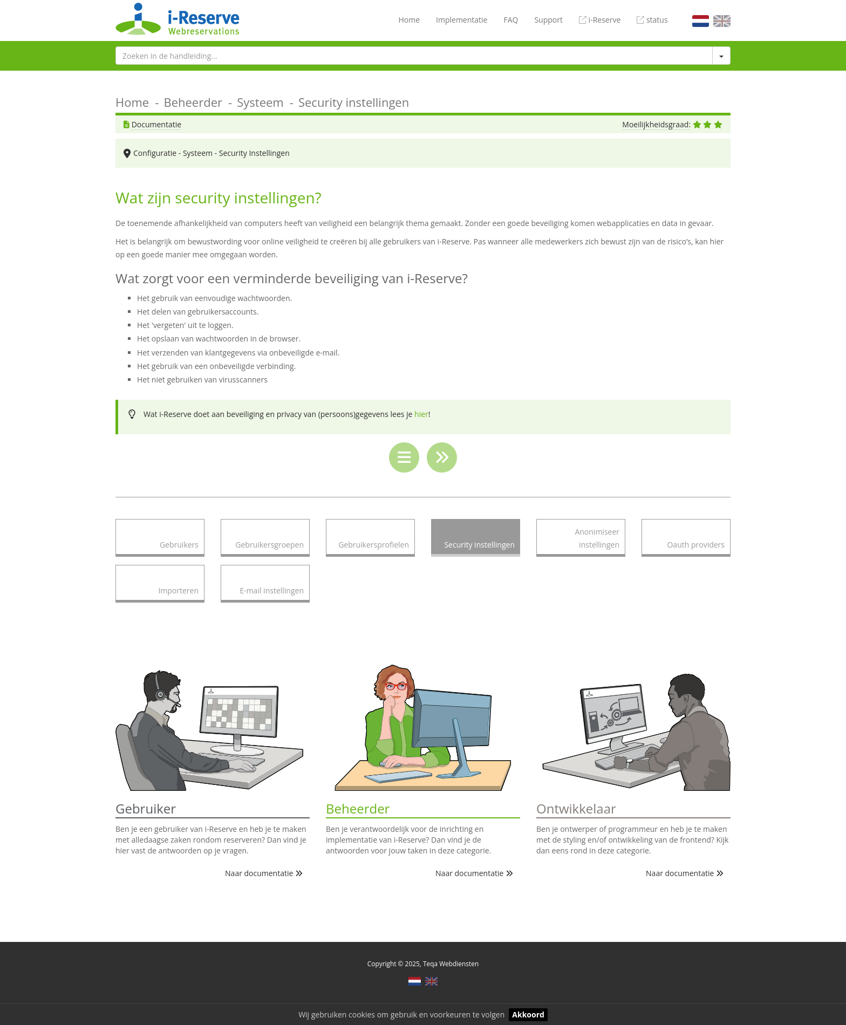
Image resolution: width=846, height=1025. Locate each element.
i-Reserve (599, 20)
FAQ (510, 20)
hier (421, 414)
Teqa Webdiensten (451, 963)
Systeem (260, 102)
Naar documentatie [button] (264, 873)
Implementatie (461, 20)
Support (548, 20)
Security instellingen (353, 102)
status (652, 20)
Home (409, 20)
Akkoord (528, 1014)
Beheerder (192, 102)
